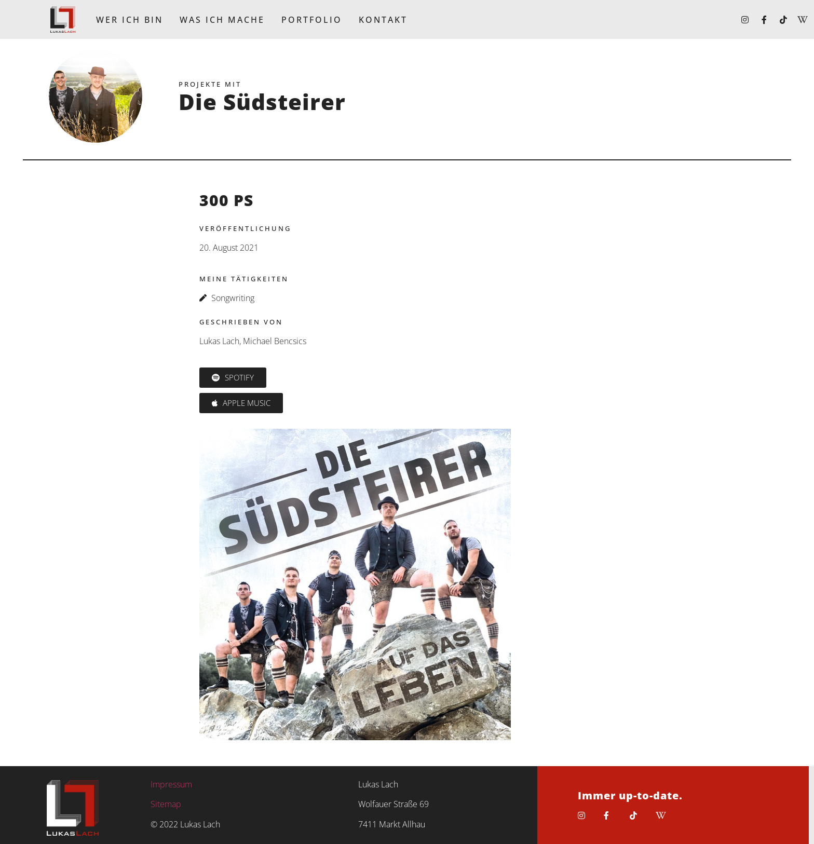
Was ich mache (222, 20)
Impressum (171, 784)
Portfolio (311, 20)
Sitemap (166, 804)
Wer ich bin (129, 20)
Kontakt (383, 20)
